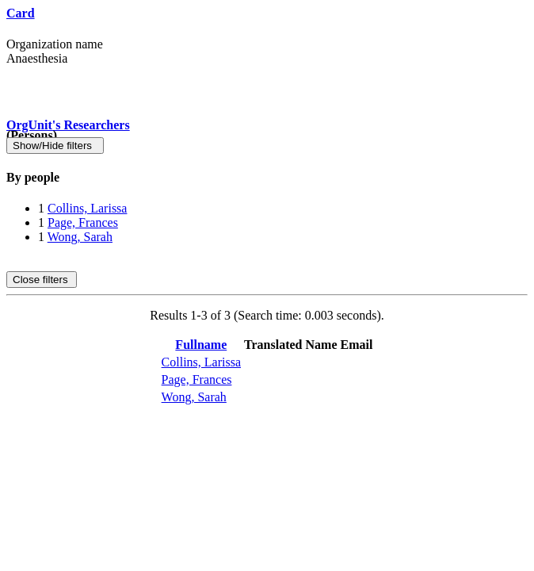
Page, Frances (83, 222)
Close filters (42, 280)
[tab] (267, 178)
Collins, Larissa (87, 208)
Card (20, 13)
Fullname (201, 344)
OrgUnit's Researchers (68, 125)
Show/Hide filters (55, 145)
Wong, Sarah (80, 236)
